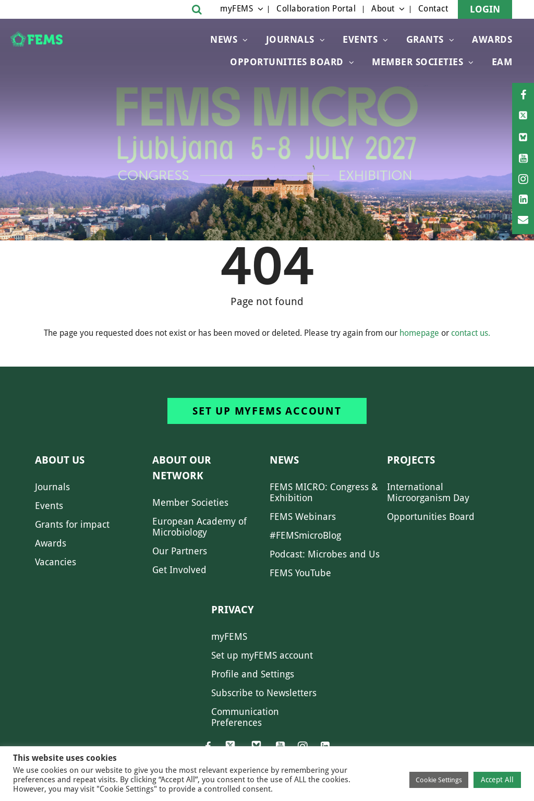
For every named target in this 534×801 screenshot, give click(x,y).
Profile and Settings (252, 674)
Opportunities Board (431, 516)
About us (59, 460)
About (383, 9)
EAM (502, 61)
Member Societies (417, 61)
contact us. (470, 333)
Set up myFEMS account (267, 411)
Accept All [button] (497, 779)
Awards (492, 39)
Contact (433, 9)
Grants (425, 39)
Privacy (232, 609)
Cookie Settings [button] (439, 780)
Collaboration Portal (316, 9)
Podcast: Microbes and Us (325, 554)
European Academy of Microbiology (199, 527)
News (223, 39)
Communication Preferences (245, 717)
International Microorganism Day (428, 492)
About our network (181, 468)
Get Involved (179, 569)
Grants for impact (72, 524)
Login (485, 9)
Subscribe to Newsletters (264, 692)
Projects (411, 460)
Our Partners (179, 550)
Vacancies (55, 561)
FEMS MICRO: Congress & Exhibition (324, 492)
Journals (290, 39)
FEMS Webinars (303, 516)
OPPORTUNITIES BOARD (287, 61)
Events (360, 39)
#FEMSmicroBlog (305, 535)
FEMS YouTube (300, 572)
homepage (419, 333)
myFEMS (236, 9)
